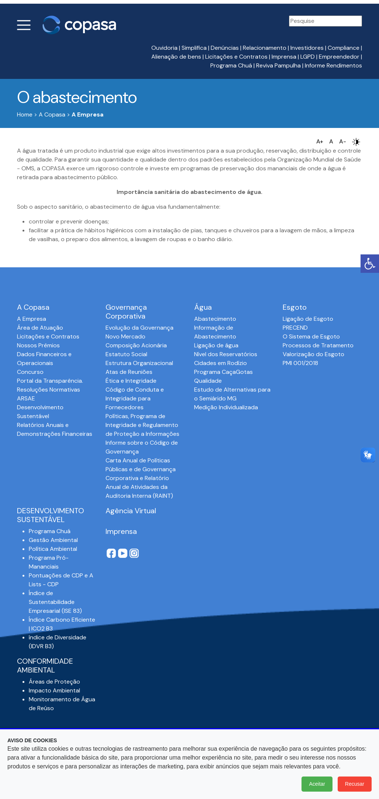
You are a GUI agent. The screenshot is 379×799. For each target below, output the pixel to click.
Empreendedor (339, 56)
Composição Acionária (136, 345)
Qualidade (208, 381)
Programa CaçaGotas (223, 372)
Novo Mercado (125, 336)
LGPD (307, 56)
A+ (319, 141)
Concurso (30, 372)
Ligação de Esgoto (308, 319)
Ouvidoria (164, 48)
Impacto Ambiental (54, 690)
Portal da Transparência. (50, 381)
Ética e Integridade (131, 381)
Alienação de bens (176, 56)
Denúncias (225, 48)
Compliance (343, 48)
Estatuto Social (126, 354)
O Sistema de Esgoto (311, 336)
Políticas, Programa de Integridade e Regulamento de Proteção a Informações (142, 425)
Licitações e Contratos (236, 56)
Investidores (307, 48)
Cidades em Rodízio (220, 363)
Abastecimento (215, 319)
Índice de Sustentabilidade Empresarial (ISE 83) (55, 602)
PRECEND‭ (295, 327)
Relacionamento (264, 48)
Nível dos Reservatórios (225, 354)
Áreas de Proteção (54, 681)
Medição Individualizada (226, 407)
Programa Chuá (231, 65)
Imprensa (284, 56)
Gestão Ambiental (53, 540)
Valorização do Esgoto (313, 354)
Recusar (354, 784)
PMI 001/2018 (300, 363)
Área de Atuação (40, 327)
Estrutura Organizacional (139, 363)
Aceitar (317, 784)
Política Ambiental (53, 549)
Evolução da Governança (139, 327)
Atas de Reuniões (129, 372)
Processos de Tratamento (318, 345)
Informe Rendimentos (333, 65)
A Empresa (31, 319)
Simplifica (194, 48)
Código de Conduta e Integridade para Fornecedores (135, 398)
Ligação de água (216, 345)
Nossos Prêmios (38, 345)
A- (342, 141)
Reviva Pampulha (278, 65)
